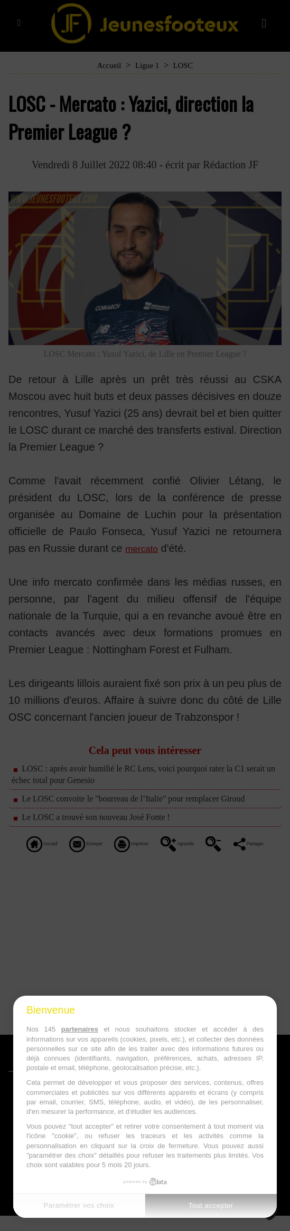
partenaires (79, 1029)
